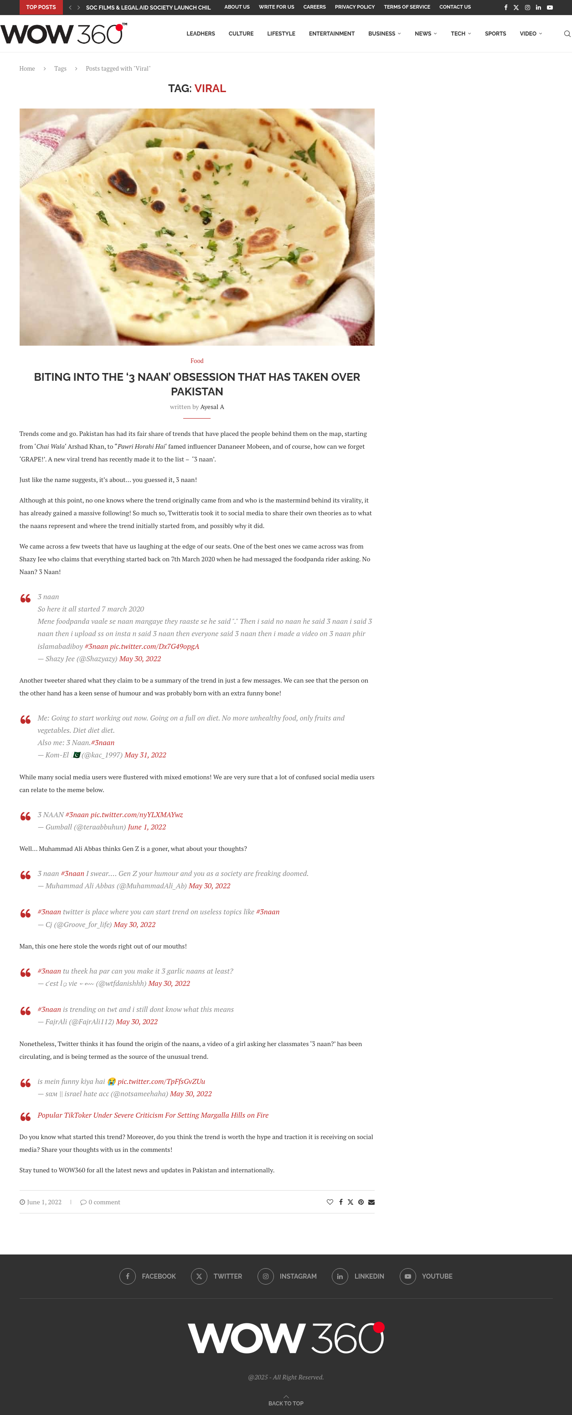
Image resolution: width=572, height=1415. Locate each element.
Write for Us (276, 7)
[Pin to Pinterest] (361, 1201)
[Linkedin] (538, 7)
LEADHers (200, 34)
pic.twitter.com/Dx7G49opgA (154, 646)
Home (27, 68)
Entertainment (332, 34)
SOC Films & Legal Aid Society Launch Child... (152, 8)
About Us (237, 7)
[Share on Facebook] (341, 1201)
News (423, 34)
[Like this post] (330, 1201)
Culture (241, 34)
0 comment (100, 1201)
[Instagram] (527, 7)
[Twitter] (516, 7)
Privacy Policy (355, 7)
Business (381, 34)
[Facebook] (505, 7)
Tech (458, 34)
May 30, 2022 (140, 658)
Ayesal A (212, 406)
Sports (495, 34)
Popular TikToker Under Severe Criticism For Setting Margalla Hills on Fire (153, 1115)
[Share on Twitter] (350, 1201)
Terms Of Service (407, 7)
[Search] (567, 34)
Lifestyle (281, 34)
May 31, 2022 (145, 755)
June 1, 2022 (147, 827)
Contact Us (455, 7)
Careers (315, 7)
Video (528, 34)
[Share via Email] (371, 1201)
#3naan (96, 646)
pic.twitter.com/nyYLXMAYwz (137, 814)
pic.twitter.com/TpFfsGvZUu (161, 1081)
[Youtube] (550, 7)
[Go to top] (286, 1403)
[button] (70, 7)
